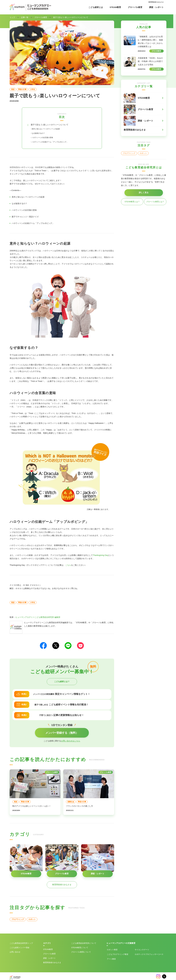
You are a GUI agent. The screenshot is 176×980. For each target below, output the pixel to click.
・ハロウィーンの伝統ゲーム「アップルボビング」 (55, 142)
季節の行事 (22, 89)
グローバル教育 (135, 7)
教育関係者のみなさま (156, 2)
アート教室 (111, 960)
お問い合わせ (15, 953)
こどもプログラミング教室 (117, 955)
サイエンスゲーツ (142, 950)
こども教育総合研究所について (83, 944)
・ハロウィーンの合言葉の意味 (45, 138)
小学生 (32, 89)
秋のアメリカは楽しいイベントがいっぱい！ (31, 807)
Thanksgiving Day (100, 556)
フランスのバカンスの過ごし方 (79, 807)
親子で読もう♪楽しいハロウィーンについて (55, 125)
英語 (12, 89)
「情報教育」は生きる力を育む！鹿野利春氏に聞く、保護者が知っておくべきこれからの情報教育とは (150, 42)
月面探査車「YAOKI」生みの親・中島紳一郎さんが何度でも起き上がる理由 (150, 61)
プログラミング (17, 920)
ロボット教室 (112, 950)
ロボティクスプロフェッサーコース (149, 955)
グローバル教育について (81, 953)
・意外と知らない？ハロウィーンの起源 (50, 129)
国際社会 (71, 802)
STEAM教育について (79, 948)
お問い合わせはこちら (70, 741)
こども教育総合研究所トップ (21, 944)
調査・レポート (156, 7)
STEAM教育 (115, 7)
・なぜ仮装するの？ (40, 134)
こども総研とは (95, 7)
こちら (68, 566)
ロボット (32, 920)
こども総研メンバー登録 (19, 948)
